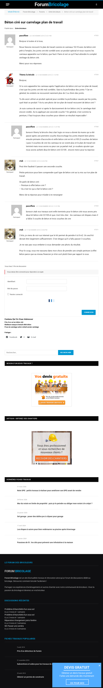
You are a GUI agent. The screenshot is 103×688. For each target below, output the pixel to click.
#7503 (96, 35)
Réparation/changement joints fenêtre (20, 620)
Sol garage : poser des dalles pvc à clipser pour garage (40, 516)
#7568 (96, 127)
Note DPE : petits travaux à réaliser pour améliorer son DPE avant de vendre (49, 490)
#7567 (96, 161)
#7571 (96, 230)
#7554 (96, 75)
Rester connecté (16, 294)
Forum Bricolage (29, 12)
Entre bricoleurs (54, 12)
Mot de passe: (12, 289)
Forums (42, 12)
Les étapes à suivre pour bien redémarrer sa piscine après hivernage (46, 529)
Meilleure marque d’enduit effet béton (18, 325)
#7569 (96, 206)
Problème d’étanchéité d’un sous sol (19, 609)
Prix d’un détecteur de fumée (29, 651)
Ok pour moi (77, 683)
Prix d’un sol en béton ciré (14, 322)
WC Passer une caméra (14, 626)
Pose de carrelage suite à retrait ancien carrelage (22, 327)
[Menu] (7, 4)
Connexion (88, 312)
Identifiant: (11, 281)
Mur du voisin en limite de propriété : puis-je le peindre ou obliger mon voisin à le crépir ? (54, 503)
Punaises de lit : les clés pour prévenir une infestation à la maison (45, 542)
